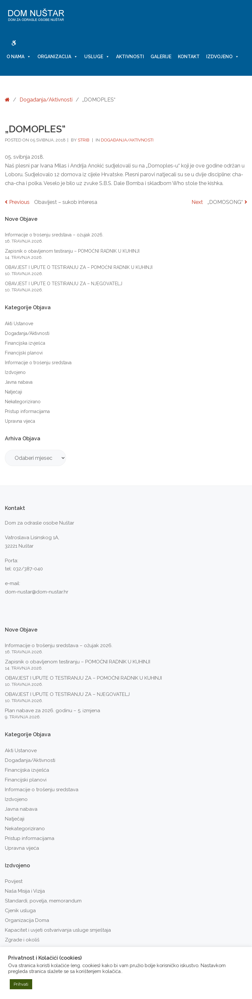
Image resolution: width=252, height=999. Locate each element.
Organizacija (57, 56)
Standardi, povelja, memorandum (43, 901)
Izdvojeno (222, 56)
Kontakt (189, 56)
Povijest (13, 881)
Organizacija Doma (27, 920)
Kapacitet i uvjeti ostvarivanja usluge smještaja (58, 930)
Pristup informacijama (27, 411)
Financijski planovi (24, 352)
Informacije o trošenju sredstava (38, 362)
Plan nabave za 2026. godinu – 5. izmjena (52, 710)
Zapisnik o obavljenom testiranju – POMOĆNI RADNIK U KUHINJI (72, 251)
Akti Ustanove (19, 323)
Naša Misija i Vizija (25, 891)
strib (84, 140)
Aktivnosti (130, 56)
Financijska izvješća (25, 343)
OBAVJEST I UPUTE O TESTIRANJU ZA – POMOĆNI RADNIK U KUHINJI (79, 267)
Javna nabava (19, 382)
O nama (19, 56)
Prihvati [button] (21, 984)
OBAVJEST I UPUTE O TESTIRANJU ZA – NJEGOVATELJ (63, 283)
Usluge (97, 56)
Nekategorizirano (23, 401)
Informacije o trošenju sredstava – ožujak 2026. (54, 234)
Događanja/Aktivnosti (46, 100)
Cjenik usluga (20, 910)
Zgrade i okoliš (22, 940)
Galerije (161, 56)
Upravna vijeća (20, 421)
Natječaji (13, 391)
